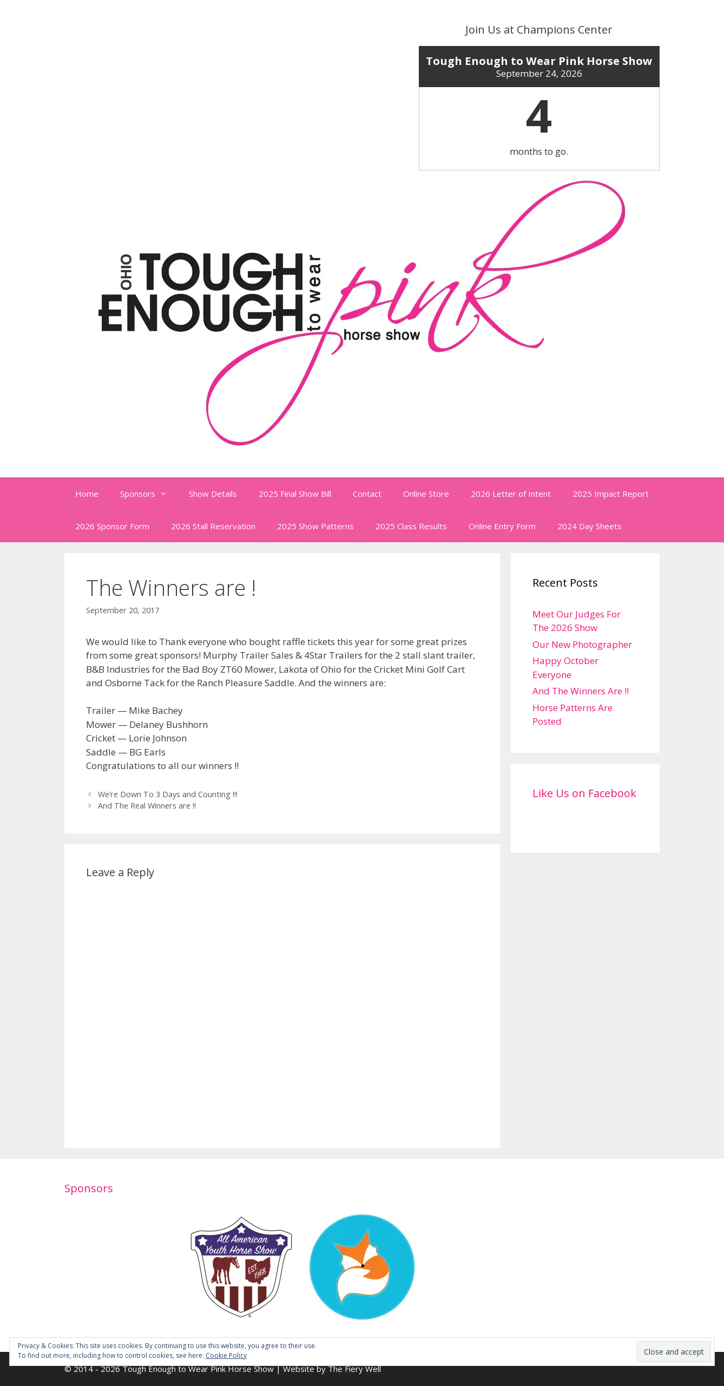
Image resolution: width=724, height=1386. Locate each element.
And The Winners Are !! (580, 691)
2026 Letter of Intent (511, 493)
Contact (367, 493)
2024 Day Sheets (589, 526)
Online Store (426, 493)
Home (86, 493)
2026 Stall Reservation (213, 526)
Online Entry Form (502, 526)
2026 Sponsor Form (112, 526)
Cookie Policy (226, 1355)
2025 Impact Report (610, 493)
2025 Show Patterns (315, 526)
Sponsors (149, 493)
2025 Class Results (411, 526)
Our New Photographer (582, 644)
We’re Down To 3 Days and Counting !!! (168, 794)
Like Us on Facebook (584, 793)
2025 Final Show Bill (295, 493)
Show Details (213, 493)
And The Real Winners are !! (147, 805)
